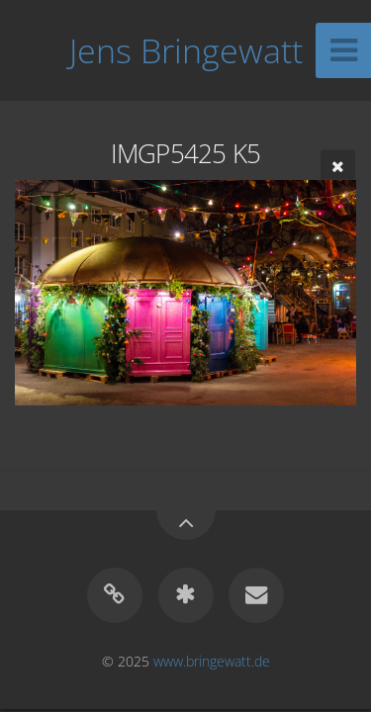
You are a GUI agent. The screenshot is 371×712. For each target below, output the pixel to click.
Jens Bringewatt (186, 50)
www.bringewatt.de (211, 661)
